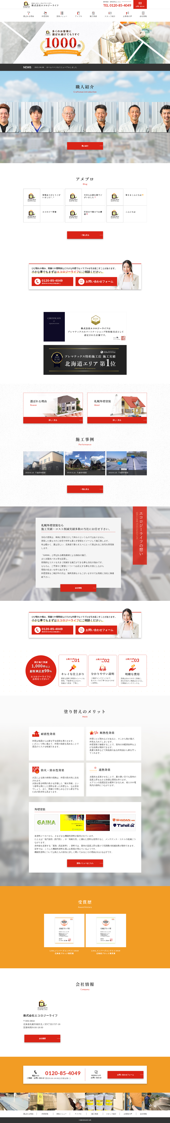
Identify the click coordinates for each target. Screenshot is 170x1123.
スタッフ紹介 (110, 14)
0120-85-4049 (52, 280)
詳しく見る (53, 420)
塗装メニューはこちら (85, 863)
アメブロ (78, 14)
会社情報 (143, 14)
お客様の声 (127, 14)
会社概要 (42, 1038)
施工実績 (93, 14)
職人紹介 (85, 146)
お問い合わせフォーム (125, 1075)
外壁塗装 (45, 14)
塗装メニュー (62, 14)
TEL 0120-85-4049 (117, 5)
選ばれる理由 (28, 14)
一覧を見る (85, 235)
